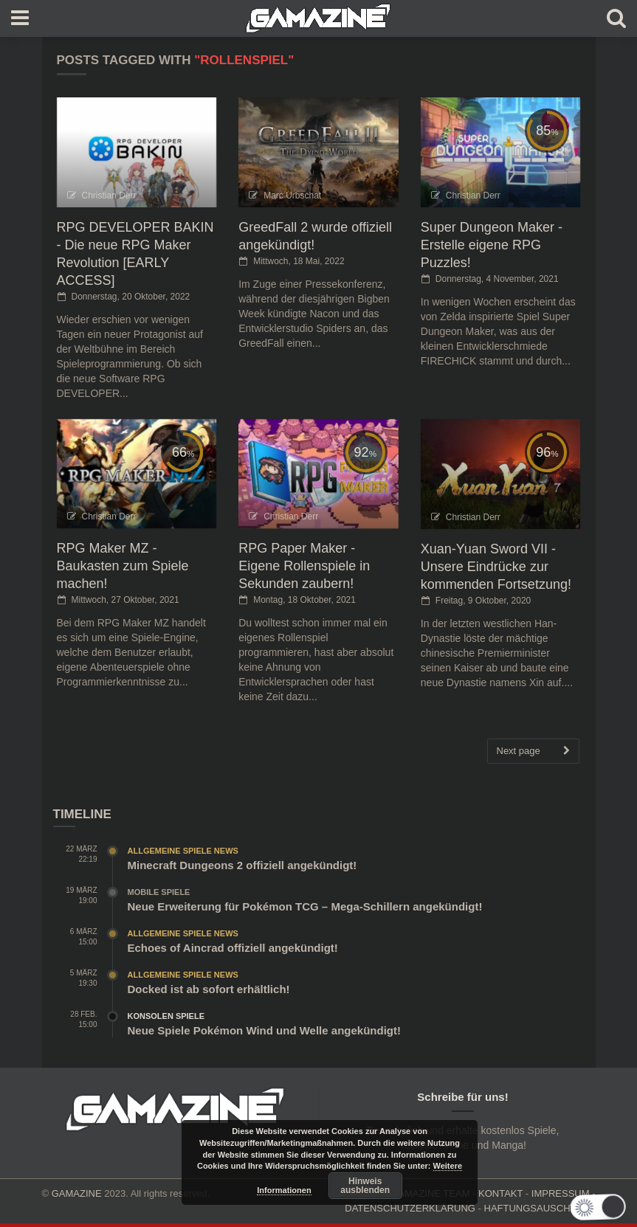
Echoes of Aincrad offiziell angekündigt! (233, 947)
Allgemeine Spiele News (183, 850)
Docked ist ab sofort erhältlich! (209, 989)
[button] (593, 1207)
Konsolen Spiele (166, 1016)
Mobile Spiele (159, 892)
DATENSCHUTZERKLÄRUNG (410, 1208)
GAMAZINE (77, 1193)
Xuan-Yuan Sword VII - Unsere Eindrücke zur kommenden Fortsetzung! (496, 567)
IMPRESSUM (560, 1193)
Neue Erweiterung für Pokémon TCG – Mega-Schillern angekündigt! (305, 906)
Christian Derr (109, 195)
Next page (533, 751)
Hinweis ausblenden (365, 1185)
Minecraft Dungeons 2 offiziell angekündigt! (242, 865)
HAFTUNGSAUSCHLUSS (540, 1208)
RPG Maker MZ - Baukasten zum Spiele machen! (123, 566)
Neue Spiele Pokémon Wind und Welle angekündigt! (264, 1030)
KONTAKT (500, 1193)
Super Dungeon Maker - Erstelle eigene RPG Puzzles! (491, 245)
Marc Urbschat (292, 195)
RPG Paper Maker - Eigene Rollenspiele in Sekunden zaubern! (304, 566)
